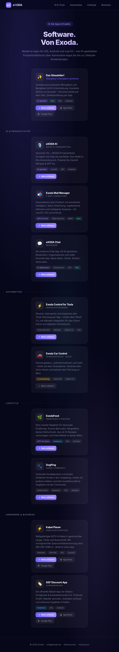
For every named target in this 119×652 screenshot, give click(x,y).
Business (106, 5)
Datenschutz (70, 644)
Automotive (76, 5)
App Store (66, 108)
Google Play (45, 114)
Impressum (84, 644)
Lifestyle (91, 5)
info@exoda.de (54, 644)
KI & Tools (60, 5)
